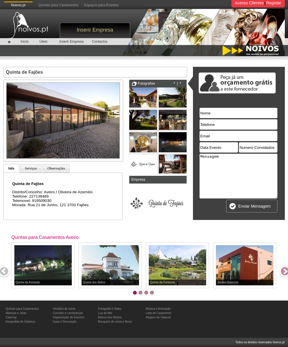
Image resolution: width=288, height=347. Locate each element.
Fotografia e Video (109, 308)
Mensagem (238, 176)
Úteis (43, 42)
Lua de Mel (105, 313)
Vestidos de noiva (64, 308)
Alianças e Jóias (16, 313)
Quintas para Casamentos (58, 5)
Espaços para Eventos (101, 5)
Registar (273, 3)
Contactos (99, 42)
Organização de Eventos (68, 317)
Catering (11, 317)
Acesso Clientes (249, 3)
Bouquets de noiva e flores (115, 321)
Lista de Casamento (158, 313)
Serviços (31, 168)
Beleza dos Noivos (110, 317)
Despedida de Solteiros (20, 321)
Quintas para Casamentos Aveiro (45, 237)
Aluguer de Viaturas (158, 317)
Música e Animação (158, 308)
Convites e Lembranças (68, 313)
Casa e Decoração (65, 321)
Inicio (24, 42)
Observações (56, 168)
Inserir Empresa (95, 30)
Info (11, 168)
